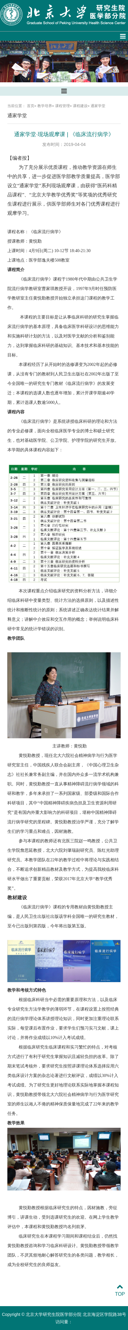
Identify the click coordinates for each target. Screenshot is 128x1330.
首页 (30, 106)
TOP (120, 1290)
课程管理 (62, 106)
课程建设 (80, 106)
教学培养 (44, 106)
